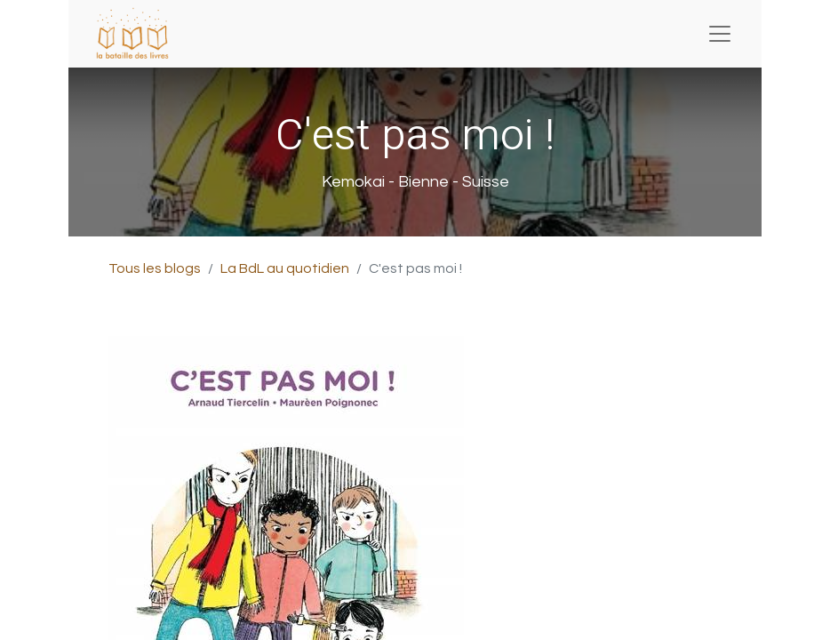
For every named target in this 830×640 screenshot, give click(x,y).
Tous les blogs (154, 268)
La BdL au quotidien (284, 268)
